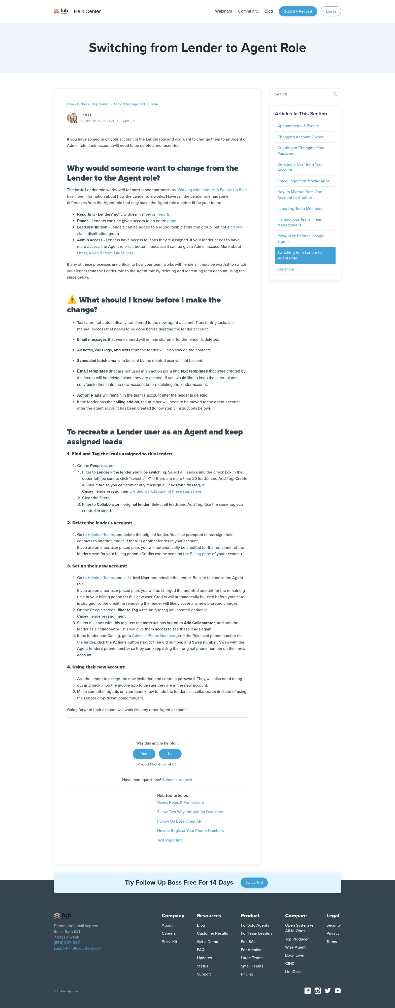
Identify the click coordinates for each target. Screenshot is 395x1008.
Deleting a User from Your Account (300, 167)
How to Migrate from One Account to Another (299, 194)
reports (163, 214)
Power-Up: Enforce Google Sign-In (300, 238)
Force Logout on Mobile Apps (303, 181)
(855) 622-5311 (67, 942)
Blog (269, 11)
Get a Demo (207, 941)
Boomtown (294, 955)
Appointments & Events (298, 125)
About (167, 925)
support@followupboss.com (78, 948)
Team (154, 104)
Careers (169, 933)
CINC (289, 963)
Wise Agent (295, 947)
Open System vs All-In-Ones (299, 928)
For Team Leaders (256, 933)
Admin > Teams (101, 534)
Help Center (87, 11)
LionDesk (293, 971)
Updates (204, 957)
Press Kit (169, 941)
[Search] (305, 94)
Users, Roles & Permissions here (105, 253)
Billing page (200, 553)
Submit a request (298, 11)
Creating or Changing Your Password (300, 150)
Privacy (333, 933)
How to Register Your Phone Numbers (190, 830)
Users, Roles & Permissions (181, 802)
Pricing (247, 974)
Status (202, 966)
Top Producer (297, 939)
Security (333, 925)
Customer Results (212, 933)
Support (204, 974)
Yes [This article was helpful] (144, 754)
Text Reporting (170, 840)
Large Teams (252, 957)
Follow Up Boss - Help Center (88, 104)
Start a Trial (254, 882)
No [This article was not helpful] (170, 754)
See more (285, 269)
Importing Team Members (299, 208)
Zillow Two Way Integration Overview (190, 811)
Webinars (223, 11)
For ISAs (248, 941)
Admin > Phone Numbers (154, 635)
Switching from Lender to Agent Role (299, 255)
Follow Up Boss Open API (180, 821)
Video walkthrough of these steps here (167, 491)
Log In (331, 11)
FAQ (201, 949)
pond (171, 220)
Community (248, 11)
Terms (331, 941)
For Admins (251, 949)
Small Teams (252, 966)
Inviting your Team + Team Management (300, 222)
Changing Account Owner (300, 137)
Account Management (129, 104)
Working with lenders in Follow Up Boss (212, 189)
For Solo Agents (255, 925)
